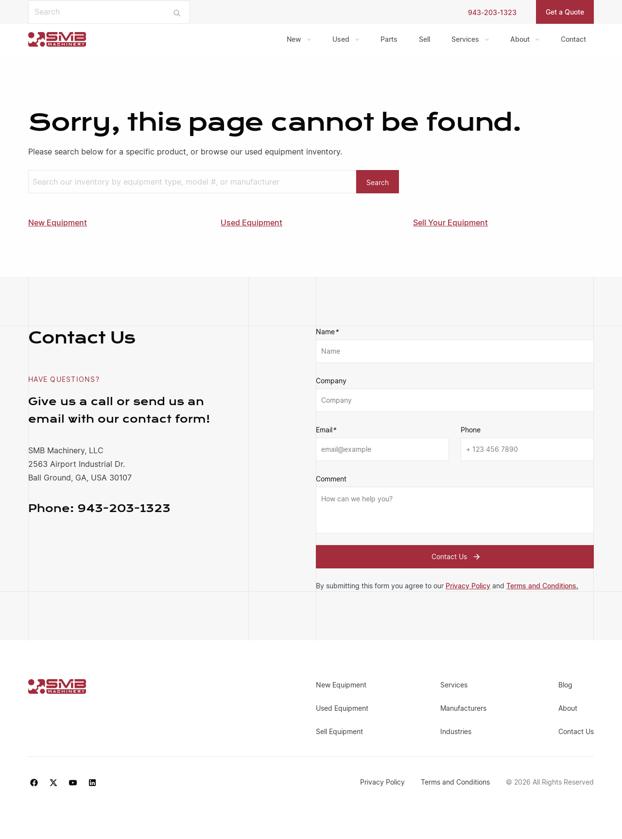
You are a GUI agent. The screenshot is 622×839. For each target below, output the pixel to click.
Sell (424, 39)
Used (340, 39)
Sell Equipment (339, 731)
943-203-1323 (492, 12)
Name (327, 332)
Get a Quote (565, 12)
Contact (573, 39)
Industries (455, 731)
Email (326, 430)
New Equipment (57, 222)
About (520, 39)
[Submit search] (177, 12)
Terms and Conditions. (542, 586)
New (294, 39)
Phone (471, 430)
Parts (388, 39)
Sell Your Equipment (450, 222)
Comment (331, 479)
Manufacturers (463, 708)
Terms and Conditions (456, 782)
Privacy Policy (468, 586)
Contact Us (457, 557)
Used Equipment (251, 222)
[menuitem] (299, 39)
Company (331, 381)
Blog (565, 685)
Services (465, 39)
